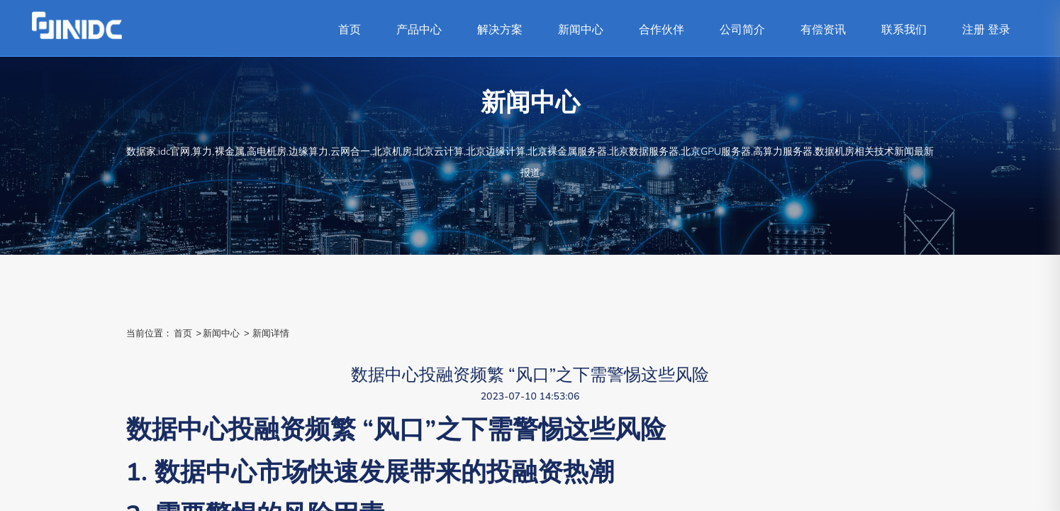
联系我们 (904, 30)
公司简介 (742, 30)
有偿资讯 (823, 30)
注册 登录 (986, 30)
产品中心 (419, 30)
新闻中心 (580, 30)
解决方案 (500, 30)
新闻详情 (270, 333)
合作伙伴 (661, 30)
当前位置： (149, 333)
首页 (349, 30)
